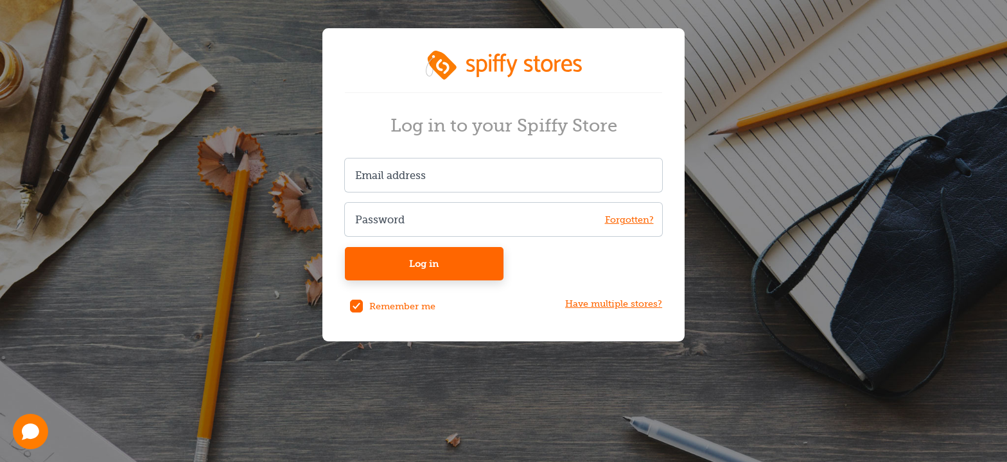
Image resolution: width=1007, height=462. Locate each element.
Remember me (402, 306)
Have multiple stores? (613, 304)
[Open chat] (30, 431)
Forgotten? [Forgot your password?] (629, 219)
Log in (424, 264)
